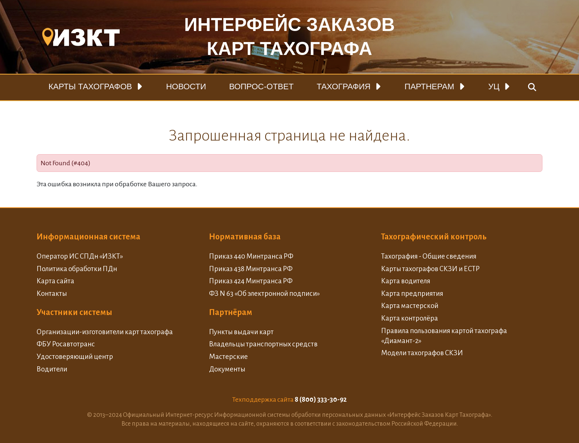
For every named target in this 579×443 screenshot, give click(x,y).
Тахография (343, 86)
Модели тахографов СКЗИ (422, 353)
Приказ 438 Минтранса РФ (250, 269)
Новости (186, 86)
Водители (52, 369)
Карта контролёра (409, 318)
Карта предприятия (412, 293)
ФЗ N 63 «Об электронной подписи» (264, 293)
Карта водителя (405, 281)
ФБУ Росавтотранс (66, 344)
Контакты (52, 293)
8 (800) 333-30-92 (321, 399)
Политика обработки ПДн (77, 269)
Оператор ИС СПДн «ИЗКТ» (80, 256)
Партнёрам (230, 312)
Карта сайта (55, 281)
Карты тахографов (90, 86)
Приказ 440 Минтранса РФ (251, 256)
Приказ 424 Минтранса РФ (250, 281)
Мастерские (228, 356)
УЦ (493, 86)
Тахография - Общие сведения (428, 256)
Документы (227, 369)
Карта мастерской (409, 305)
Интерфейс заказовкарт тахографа (289, 36)
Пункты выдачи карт (241, 332)
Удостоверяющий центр (75, 356)
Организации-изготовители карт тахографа (105, 332)
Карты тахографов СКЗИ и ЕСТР (430, 269)
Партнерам (429, 86)
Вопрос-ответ (261, 86)
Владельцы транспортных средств (263, 344)
